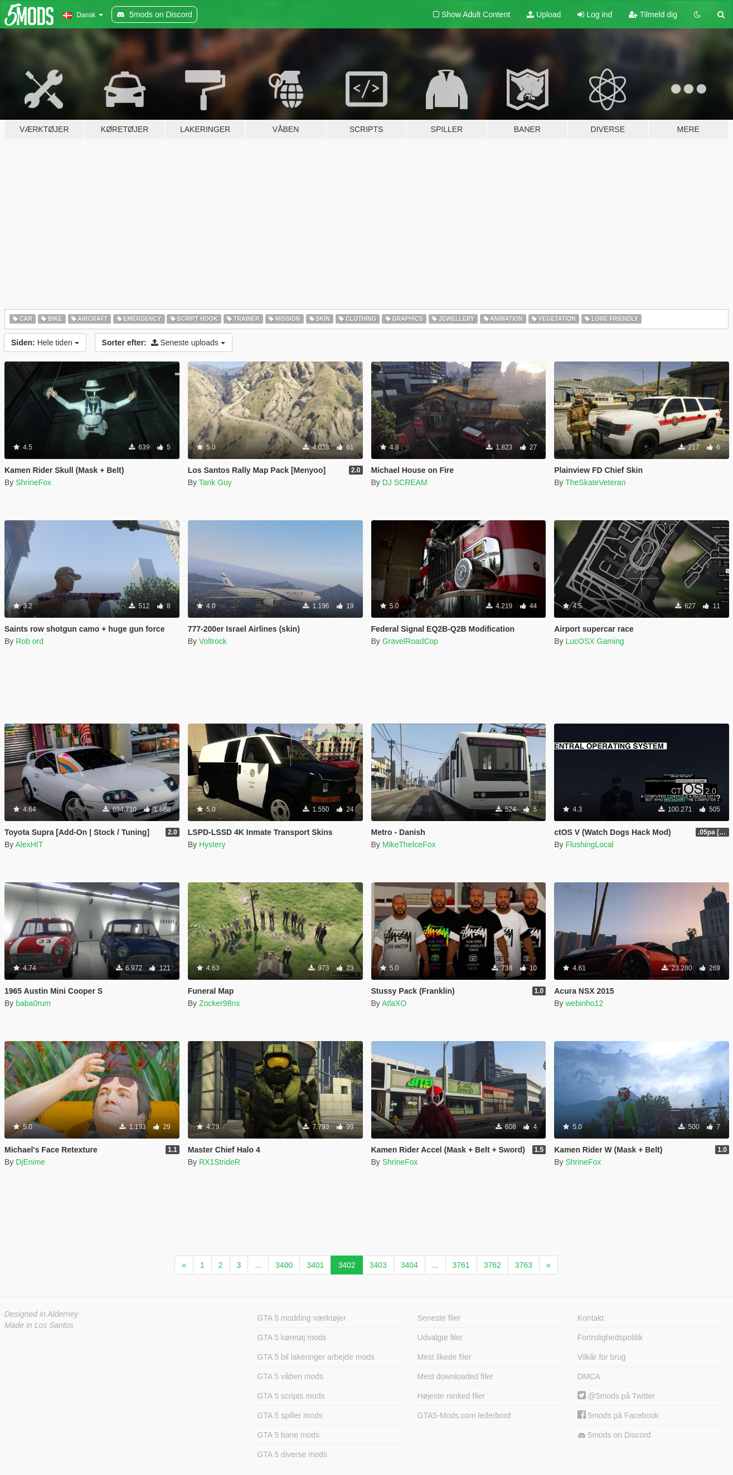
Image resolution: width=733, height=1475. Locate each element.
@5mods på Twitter (616, 1396)
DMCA (588, 1376)
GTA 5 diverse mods (292, 1454)
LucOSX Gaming (594, 641)
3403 (378, 1265)
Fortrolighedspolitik (610, 1337)
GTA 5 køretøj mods (291, 1337)
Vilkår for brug (601, 1356)
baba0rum (33, 1003)
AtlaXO (394, 1003)
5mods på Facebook (618, 1415)
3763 (523, 1265)
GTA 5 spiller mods (289, 1415)
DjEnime (30, 1161)
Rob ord (29, 641)
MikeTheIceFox (409, 844)
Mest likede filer (445, 1356)
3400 (284, 1265)
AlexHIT (29, 844)
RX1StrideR (219, 1161)
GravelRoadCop (410, 641)
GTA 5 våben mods (290, 1376)
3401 (315, 1265)
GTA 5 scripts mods (290, 1395)
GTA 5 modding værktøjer (301, 1317)
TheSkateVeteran (595, 482)
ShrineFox (33, 482)
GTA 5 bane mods (288, 1434)
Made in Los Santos (39, 1325)
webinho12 (584, 1003)
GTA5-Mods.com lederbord (464, 1415)
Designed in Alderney (41, 1314)
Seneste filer (439, 1317)
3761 (461, 1265)
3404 (409, 1265)
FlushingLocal (589, 844)
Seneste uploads (163, 342)
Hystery (212, 844)
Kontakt (590, 1317)
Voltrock (213, 641)
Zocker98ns (219, 1003)
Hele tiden (45, 342)
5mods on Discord (614, 1435)
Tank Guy (215, 482)
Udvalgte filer (440, 1337)
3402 (346, 1265)
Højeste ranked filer (451, 1395)
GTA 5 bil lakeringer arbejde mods (316, 1356)
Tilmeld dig (653, 14)
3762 (492, 1265)
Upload (544, 14)
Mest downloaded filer (455, 1376)
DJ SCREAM (405, 482)
